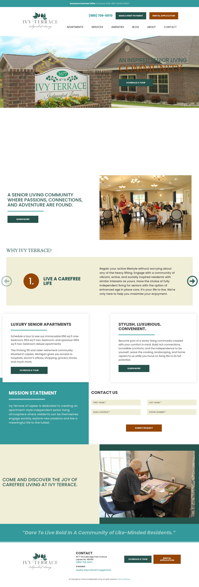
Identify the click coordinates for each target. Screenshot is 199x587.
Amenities (117, 27)
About (151, 27)
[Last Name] (172, 402)
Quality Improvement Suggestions (93, 570)
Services (97, 27)
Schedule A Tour (135, 82)
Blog (135, 27)
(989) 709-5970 (100, 15)
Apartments (75, 27)
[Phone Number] (172, 412)
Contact (170, 27)
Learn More (22, 219)
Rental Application (164, 15)
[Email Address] (116, 412)
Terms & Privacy (124, 579)
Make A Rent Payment (131, 15)
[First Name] (116, 402)
